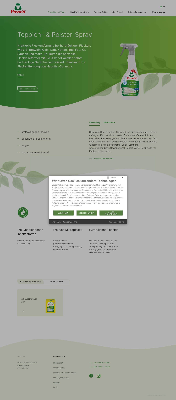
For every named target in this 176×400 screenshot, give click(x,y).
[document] (88, 194)
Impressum (56, 222)
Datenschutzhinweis (70, 222)
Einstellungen (86, 213)
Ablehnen (63, 213)
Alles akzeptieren (111, 213)
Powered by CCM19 (116, 222)
